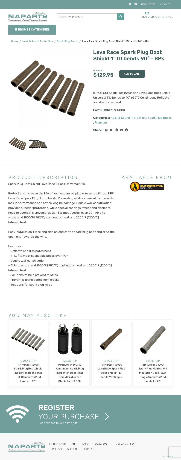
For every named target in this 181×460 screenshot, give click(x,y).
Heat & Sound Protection (37, 41)
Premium (101, 122)
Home (14, 41)
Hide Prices (167, 456)
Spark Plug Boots (67, 41)
